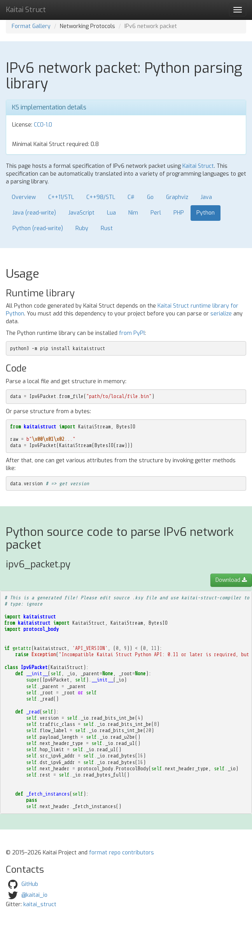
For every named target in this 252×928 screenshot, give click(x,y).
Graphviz (177, 197)
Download (231, 580)
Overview (24, 197)
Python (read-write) (37, 228)
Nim (133, 213)
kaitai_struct (39, 904)
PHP (178, 213)
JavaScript (81, 213)
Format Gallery (31, 26)
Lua (111, 213)
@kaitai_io (34, 894)
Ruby (81, 228)
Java (206, 197)
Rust (107, 228)
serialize (221, 313)
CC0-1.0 (43, 125)
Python (205, 213)
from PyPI (132, 333)
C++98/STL (100, 197)
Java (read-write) (34, 213)
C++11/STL (61, 197)
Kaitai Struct (198, 166)
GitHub (29, 883)
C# (131, 197)
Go (150, 197)
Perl (155, 213)
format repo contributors (121, 852)
